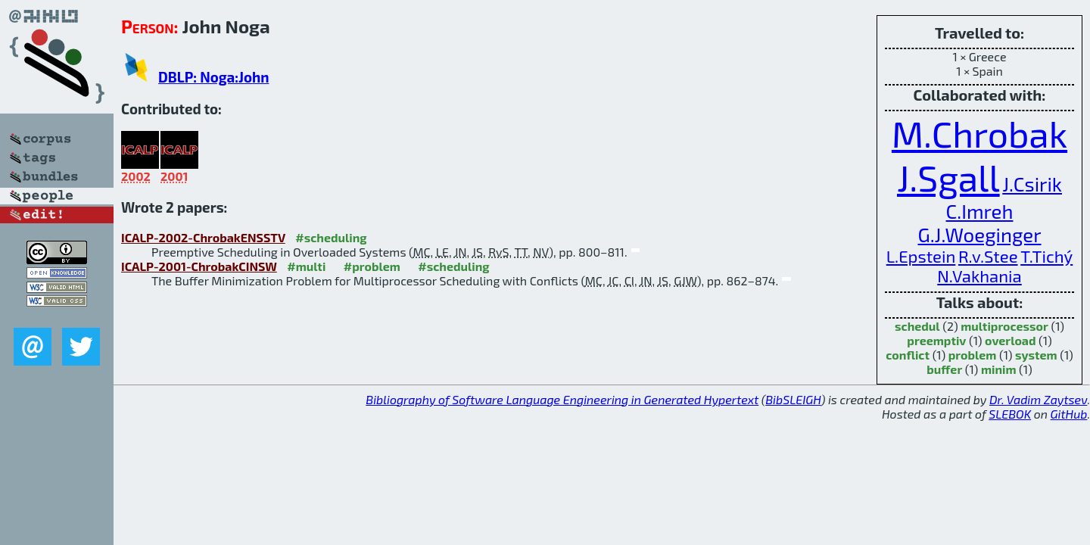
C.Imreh (980, 211)
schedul (917, 326)
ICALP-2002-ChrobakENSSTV (203, 237)
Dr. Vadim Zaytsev (1038, 399)
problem (972, 354)
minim (999, 369)
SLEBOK (1010, 413)
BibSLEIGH (793, 399)
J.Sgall (948, 177)
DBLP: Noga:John (213, 77)
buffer (944, 369)
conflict (908, 354)
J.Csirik (1032, 183)
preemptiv (936, 340)
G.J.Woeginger (979, 234)
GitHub (1069, 413)
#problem (372, 266)
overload (1010, 340)
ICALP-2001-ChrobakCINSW (199, 266)
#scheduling (330, 237)
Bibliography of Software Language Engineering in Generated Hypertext (562, 399)
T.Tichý (1046, 256)
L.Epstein (921, 256)
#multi (306, 266)
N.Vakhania (979, 275)
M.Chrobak (979, 133)
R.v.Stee (988, 256)
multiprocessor (1004, 326)
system (1036, 354)
